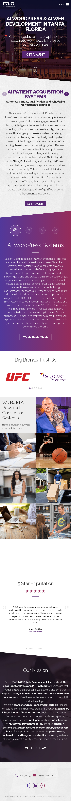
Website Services (35, 336)
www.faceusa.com (35, 632)
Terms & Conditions (59, 797)
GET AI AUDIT (35, 55)
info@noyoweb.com (45, 775)
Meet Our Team (35, 757)
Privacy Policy (47, 797)
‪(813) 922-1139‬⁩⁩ (25, 775)
